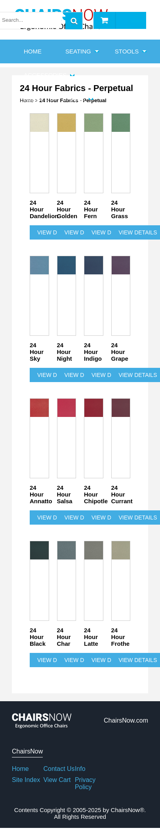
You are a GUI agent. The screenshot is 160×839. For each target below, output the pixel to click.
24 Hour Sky (37, 352)
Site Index (26, 779)
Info (80, 768)
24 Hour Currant (121, 494)
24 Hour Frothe (120, 637)
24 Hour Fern (91, 209)
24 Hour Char (64, 637)
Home (20, 768)
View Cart (56, 779)
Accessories (45, 75)
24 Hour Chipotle (93, 494)
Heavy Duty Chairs (54, 98)
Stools (127, 51)
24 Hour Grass (119, 209)
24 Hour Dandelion (39, 209)
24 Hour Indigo (93, 352)
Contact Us (58, 768)
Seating (78, 51)
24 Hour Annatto (39, 494)
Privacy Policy (85, 783)
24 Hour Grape (119, 352)
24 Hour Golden (66, 209)
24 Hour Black (38, 637)
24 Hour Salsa (64, 494)
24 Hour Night (64, 352)
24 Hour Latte (91, 637)
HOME (33, 51)
